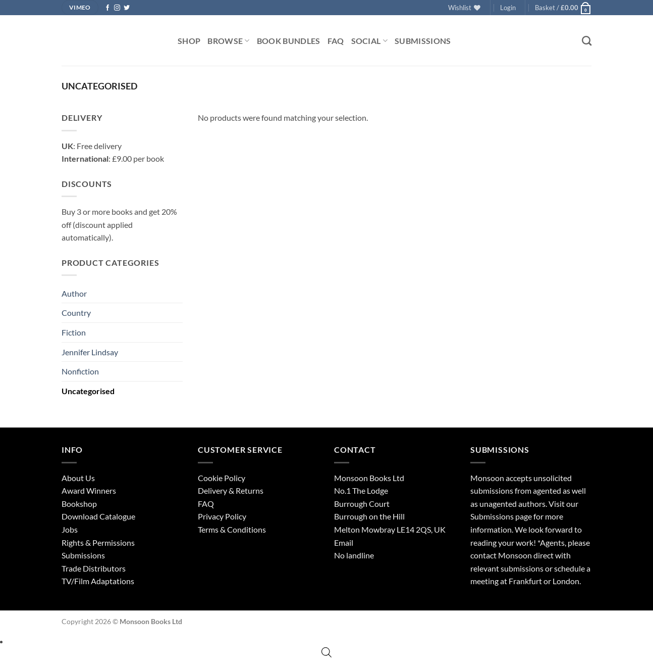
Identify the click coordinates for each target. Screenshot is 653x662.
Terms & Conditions (232, 529)
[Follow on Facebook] (107, 8)
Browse (228, 40)
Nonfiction (80, 371)
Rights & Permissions (98, 542)
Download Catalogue (98, 516)
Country (76, 312)
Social (369, 40)
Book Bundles (288, 40)
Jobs (70, 529)
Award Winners (89, 490)
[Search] (586, 41)
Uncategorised (88, 391)
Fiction (74, 332)
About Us (78, 478)
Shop (189, 40)
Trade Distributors (94, 568)
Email (343, 542)
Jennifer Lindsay (90, 352)
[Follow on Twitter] (127, 8)
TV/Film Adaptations (98, 581)
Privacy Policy (222, 516)
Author (74, 293)
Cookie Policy (221, 478)
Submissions (423, 40)
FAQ (336, 40)
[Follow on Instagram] (117, 8)
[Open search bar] (326, 652)
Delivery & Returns (230, 490)
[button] (508, 7)
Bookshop (79, 503)
